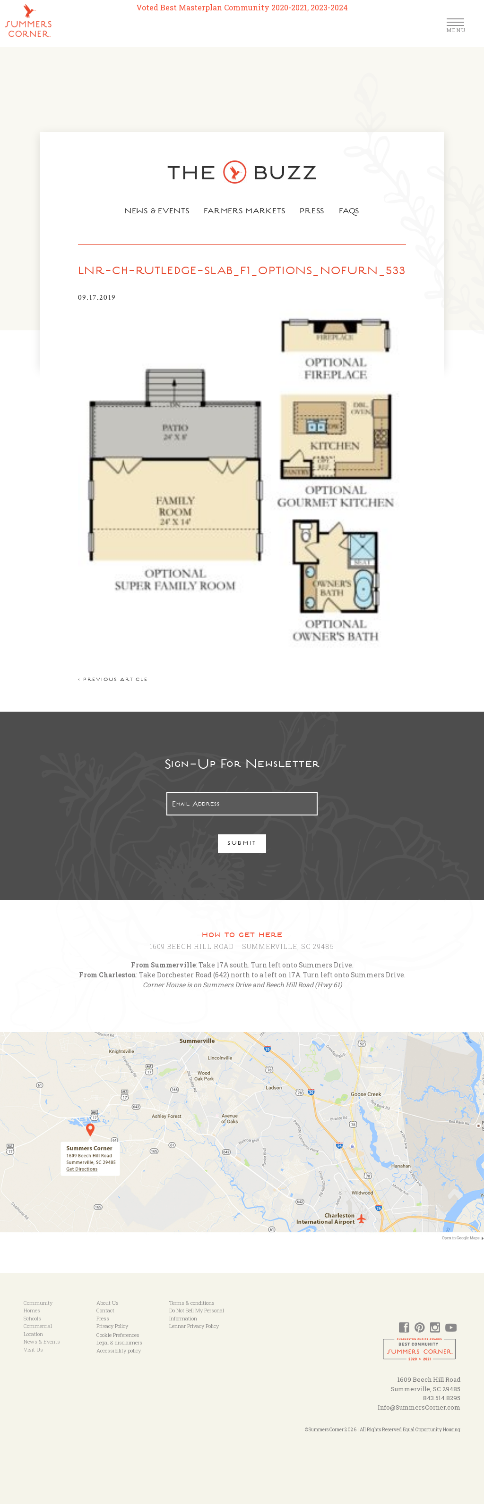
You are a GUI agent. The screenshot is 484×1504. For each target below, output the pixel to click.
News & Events (156, 212)
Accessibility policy (118, 1350)
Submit (242, 844)
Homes (32, 1310)
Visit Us (33, 1349)
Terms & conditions (192, 1302)
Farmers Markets (245, 212)
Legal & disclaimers (119, 1342)
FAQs (351, 212)
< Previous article (112, 680)
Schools (32, 1318)
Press (313, 212)
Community (38, 1302)
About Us (107, 1302)
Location (33, 1333)
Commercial (38, 1325)
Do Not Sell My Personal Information (196, 1314)
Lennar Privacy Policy (194, 1325)
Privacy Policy (112, 1325)
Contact (105, 1310)
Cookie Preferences (117, 1334)
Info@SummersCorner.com (419, 1407)
